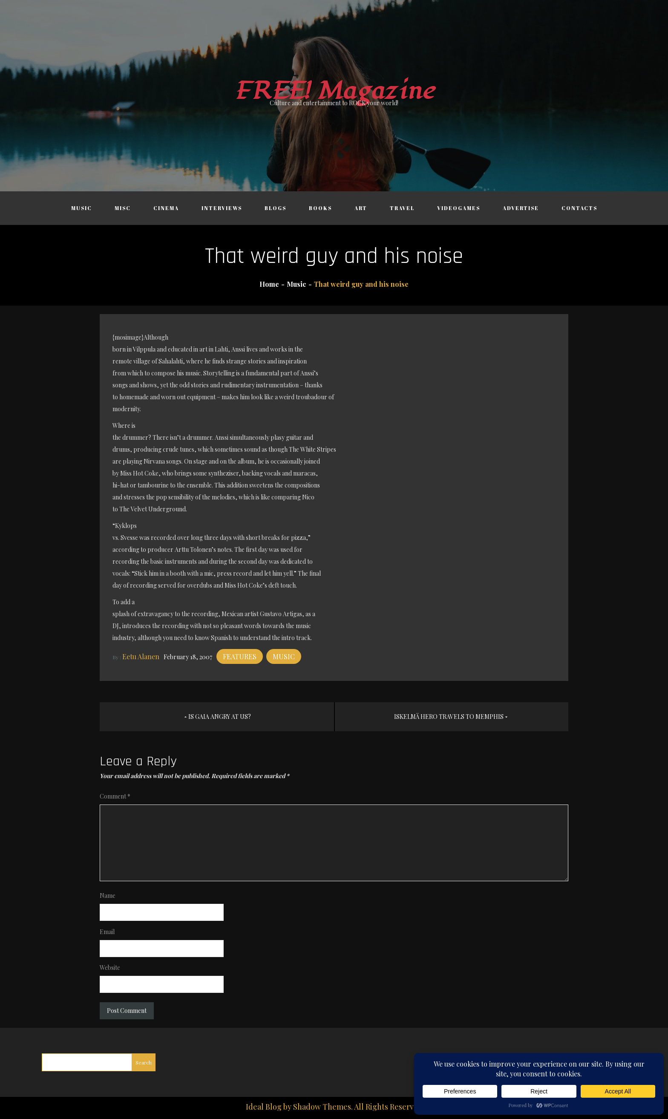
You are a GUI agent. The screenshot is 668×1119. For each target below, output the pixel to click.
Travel (402, 208)
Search (143, 1062)
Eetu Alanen (140, 656)
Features (239, 656)
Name (107, 895)
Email (107, 932)
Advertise (521, 208)
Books (320, 208)
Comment (115, 796)
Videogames (458, 208)
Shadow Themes (322, 1107)
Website (110, 967)
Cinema (166, 208)
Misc (123, 208)
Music (81, 208)
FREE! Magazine (334, 91)
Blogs (275, 208)
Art (360, 208)
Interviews (222, 208)
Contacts (579, 208)
